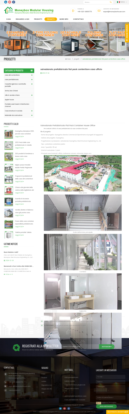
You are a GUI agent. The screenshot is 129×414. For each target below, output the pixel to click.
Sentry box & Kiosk (11, 91)
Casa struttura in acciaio (13, 111)
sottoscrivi (79, 346)
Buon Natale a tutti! (11, 259)
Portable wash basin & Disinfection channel (17, 105)
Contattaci (78, 19)
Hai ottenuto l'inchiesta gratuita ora (116, 412)
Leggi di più (19, 141)
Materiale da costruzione (13, 115)
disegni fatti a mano (71, 408)
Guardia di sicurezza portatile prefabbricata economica (23, 205)
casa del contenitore (12, 75)
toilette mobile (69, 400)
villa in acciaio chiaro (12, 95)
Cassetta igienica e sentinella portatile (15, 85)
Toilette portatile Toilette (23, 237)
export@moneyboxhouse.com (114, 11)
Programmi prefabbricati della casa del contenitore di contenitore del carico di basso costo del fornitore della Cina (24, 182)
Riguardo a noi (22, 19)
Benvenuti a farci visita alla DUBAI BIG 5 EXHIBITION (19, 273)
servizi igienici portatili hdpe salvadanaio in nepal (70, 327)
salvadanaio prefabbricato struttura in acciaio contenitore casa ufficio (71, 323)
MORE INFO (64, 19)
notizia (43, 395)
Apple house (9, 99)
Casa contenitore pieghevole (74, 404)
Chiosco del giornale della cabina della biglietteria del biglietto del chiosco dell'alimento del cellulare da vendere (24, 194)
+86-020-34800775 (84, 11)
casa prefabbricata (11, 79)
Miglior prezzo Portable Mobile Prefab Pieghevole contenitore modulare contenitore (23, 171)
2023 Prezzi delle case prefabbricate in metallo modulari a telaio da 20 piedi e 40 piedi (23, 149)
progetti (51, 19)
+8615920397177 (14, 404)
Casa (8, 19)
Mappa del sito (46, 403)
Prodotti (38, 19)
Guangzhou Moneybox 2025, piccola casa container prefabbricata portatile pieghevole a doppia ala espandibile (24, 137)
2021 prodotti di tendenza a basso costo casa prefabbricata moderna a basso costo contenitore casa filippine (24, 160)
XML (42, 407)
